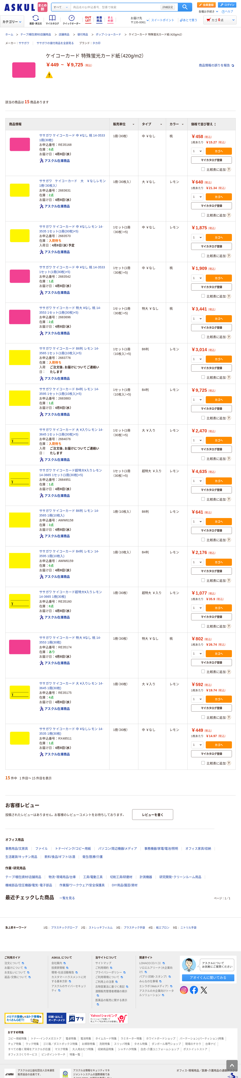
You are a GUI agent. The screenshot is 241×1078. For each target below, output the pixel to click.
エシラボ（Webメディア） (155, 986)
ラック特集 (32, 1044)
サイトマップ (103, 963)
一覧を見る (67, 898)
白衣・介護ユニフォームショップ (160, 1049)
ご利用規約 (103, 967)
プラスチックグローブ (64, 927)
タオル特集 (140, 1044)
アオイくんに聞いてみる (208, 977)
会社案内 (58, 963)
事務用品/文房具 (16, 848)
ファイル (41, 848)
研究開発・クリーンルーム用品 (180, 877)
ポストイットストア (195, 1049)
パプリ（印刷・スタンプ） (155, 976)
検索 (185, 7)
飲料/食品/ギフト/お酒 (60, 856)
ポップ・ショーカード (108, 34)
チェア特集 (14, 1044)
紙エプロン (162, 927)
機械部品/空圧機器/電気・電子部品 (28, 885)
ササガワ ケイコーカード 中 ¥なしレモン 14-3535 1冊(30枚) (71, 731)
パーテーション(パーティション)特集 (202, 1038)
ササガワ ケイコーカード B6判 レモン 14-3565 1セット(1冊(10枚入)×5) (69, 351)
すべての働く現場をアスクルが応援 (29, 1049)
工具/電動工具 (93, 877)
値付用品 (82, 34)
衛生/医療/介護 (92, 856)
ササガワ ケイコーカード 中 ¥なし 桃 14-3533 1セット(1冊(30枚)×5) (72, 269)
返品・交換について (17, 977)
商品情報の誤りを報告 (216, 65)
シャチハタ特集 (127, 1049)
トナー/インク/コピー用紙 (73, 848)
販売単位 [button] (124, 124)
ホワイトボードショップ (160, 1038)
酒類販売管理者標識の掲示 (111, 993)
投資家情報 (59, 967)
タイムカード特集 (106, 1038)
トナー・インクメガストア (46, 1038)
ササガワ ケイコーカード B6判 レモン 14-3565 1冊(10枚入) (69, 513)
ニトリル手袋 (188, 927)
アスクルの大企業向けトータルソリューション (156, 993)
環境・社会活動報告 (64, 972)
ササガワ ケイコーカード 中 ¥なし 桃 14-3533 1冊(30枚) (72, 138)
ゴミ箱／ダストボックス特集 (60, 1044)
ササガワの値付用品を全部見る (55, 43)
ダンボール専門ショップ (166, 1044)
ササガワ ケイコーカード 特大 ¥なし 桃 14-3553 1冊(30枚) (70, 640)
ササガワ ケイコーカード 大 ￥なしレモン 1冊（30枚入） (72, 183)
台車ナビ (210, 1044)
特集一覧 (75, 1054)
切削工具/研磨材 (121, 877)
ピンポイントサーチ (53, 1054)
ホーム (9, 34)
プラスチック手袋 (134, 927)
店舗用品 (64, 34)
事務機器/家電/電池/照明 (161, 848)
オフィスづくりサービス (22, 1054)
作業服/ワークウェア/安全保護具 (82, 885)
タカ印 (96, 43)
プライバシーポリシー (110, 972)
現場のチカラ (193, 1044)
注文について (14, 963)
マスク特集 (61, 1049)
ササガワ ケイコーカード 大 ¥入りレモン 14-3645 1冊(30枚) (71, 686)
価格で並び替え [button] (203, 124)
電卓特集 (71, 1038)
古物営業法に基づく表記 (111, 986)
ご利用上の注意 (106, 981)
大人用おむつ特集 (83, 1049)
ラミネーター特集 (131, 1038)
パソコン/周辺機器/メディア (117, 848)
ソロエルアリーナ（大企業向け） (155, 970)
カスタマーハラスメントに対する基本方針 (68, 979)
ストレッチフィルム (101, 927)
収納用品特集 (106, 1049)
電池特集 (85, 1038)
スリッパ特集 (122, 1044)
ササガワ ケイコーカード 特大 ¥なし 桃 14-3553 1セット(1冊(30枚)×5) (70, 310)
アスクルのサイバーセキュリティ (68, 988)
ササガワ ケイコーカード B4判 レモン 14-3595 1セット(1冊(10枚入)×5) (69, 391)
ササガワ (24, 43)
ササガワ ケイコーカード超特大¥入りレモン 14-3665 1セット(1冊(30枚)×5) (70, 473)
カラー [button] (177, 124)
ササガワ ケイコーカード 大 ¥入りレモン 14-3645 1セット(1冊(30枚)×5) (71, 432)
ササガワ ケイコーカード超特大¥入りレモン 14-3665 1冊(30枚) (70, 594)
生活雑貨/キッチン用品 (21, 856)
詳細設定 (168, 7)
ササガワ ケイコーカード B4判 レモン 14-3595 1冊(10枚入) (69, 554)
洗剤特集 (104, 1044)
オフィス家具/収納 (198, 848)
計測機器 (146, 877)
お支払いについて (16, 972)
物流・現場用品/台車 (62, 877)
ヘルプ (229, 11)
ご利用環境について (109, 977)
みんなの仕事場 (150, 981)
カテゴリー (11, 22)
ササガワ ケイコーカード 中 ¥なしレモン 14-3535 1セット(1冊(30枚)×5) (71, 229)
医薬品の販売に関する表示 (111, 1002)
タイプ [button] (152, 124)
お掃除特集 (88, 1044)
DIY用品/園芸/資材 (124, 885)
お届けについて (15, 967)
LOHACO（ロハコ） (152, 963)
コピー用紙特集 (17, 1038)
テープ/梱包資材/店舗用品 (35, 34)
